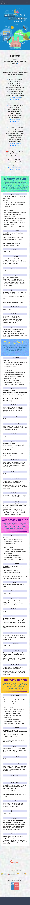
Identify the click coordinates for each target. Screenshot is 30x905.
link (18, 63)
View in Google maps (14, 97)
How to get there (15, 99)
